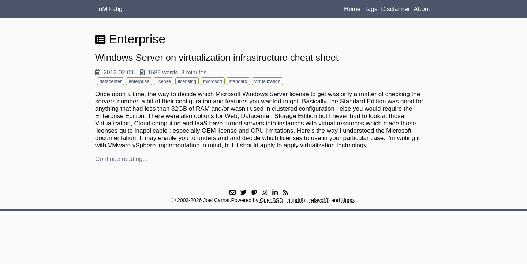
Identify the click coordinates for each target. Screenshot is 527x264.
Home (352, 9)
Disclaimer (395, 9)
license (163, 81)
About (422, 9)
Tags (370, 9)
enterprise (138, 81)
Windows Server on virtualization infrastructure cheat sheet (217, 57)
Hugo (347, 200)
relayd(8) (320, 200)
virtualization (267, 81)
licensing (187, 81)
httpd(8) (296, 200)
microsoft (212, 81)
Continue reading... (121, 158)
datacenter (111, 81)
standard (238, 81)
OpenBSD (271, 200)
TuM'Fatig (108, 9)
